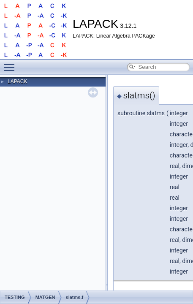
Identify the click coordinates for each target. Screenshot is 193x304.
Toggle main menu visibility (11, 64)
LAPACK (17, 81)
